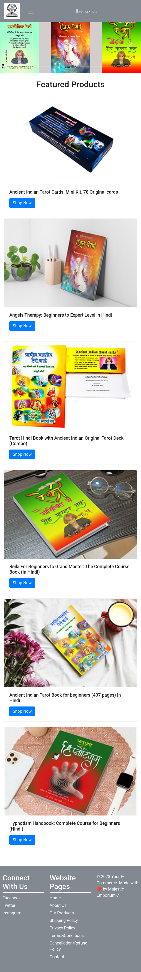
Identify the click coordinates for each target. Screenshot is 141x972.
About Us (58, 905)
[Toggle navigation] (31, 11)
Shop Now (22, 202)
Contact (57, 956)
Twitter (9, 905)
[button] (10, 44)
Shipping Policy (64, 920)
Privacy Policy (62, 928)
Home (55, 897)
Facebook (12, 897)
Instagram (12, 912)
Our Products (62, 912)
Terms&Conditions (67, 935)
